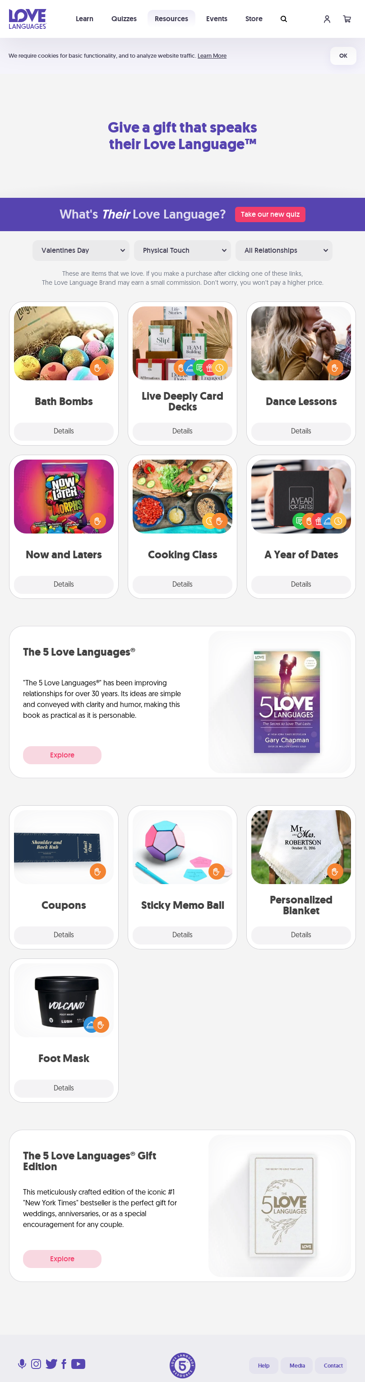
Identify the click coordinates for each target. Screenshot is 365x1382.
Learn (84, 18)
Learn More (212, 55)
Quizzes (124, 18)
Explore (62, 755)
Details (64, 431)
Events (216, 18)
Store (254, 18)
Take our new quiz (270, 214)
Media (297, 1365)
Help (263, 1365)
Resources (171, 18)
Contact (333, 1365)
